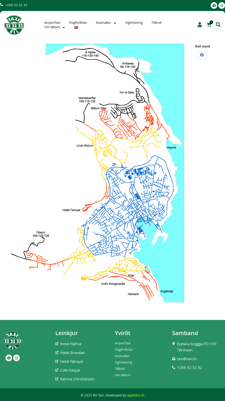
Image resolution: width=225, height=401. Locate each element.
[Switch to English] (77, 27)
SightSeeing (134, 23)
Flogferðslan (78, 23)
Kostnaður (106, 23)
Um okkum (54, 27)
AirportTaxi (52, 23)
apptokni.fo (135, 396)
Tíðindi (156, 23)
